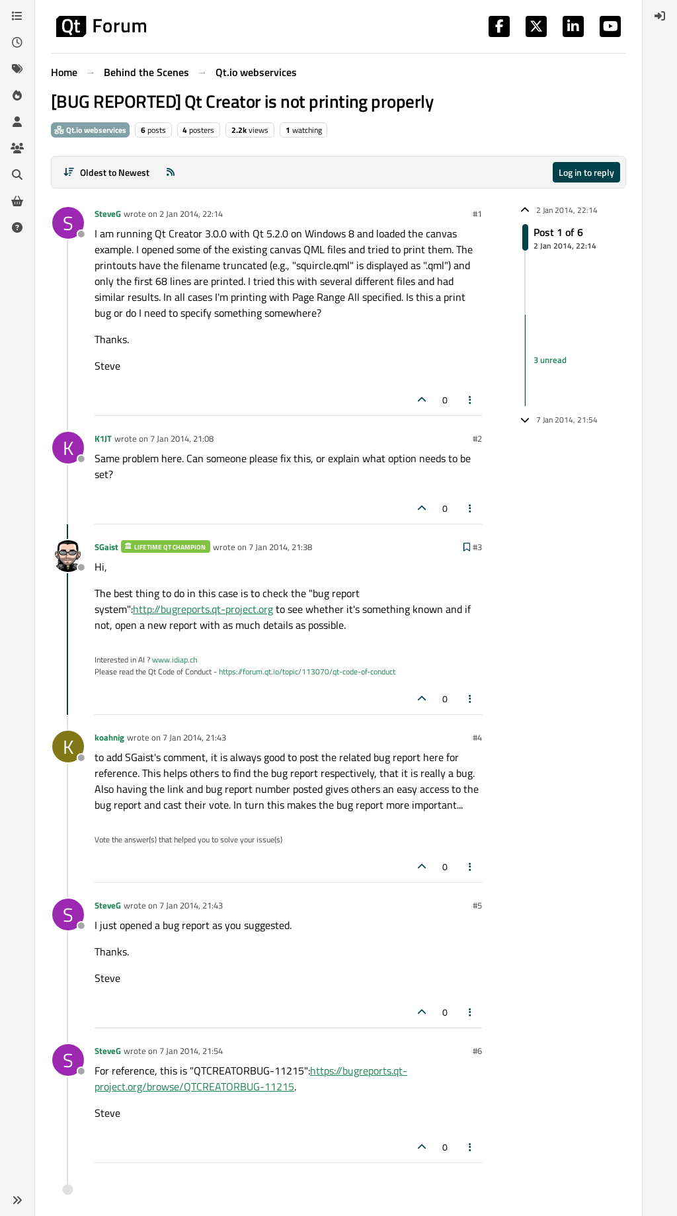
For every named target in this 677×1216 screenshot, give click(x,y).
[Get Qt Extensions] (17, 201)
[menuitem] (660, 15)
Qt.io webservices (90, 130)
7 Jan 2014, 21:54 (191, 1050)
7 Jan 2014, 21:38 (280, 546)
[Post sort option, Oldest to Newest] (106, 172)
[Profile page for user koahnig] (68, 746)
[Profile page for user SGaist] (68, 556)
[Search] (17, 174)
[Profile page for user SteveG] (68, 223)
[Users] (17, 121)
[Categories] (17, 15)
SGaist (106, 546)
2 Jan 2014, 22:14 (191, 213)
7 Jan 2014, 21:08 (182, 438)
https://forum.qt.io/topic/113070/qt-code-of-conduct (307, 671)
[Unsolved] (17, 227)
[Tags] (17, 68)
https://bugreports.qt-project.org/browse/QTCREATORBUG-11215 (251, 1078)
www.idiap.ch (174, 659)
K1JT (103, 438)
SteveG (108, 213)
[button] (17, 1200)
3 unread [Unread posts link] (550, 359)
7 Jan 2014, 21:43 (194, 737)
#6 (477, 1050)
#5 (477, 905)
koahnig (109, 737)
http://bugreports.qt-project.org (203, 609)
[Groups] (17, 148)
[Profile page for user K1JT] (68, 448)
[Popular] (17, 95)
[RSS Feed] (170, 172)
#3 (477, 546)
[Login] (660, 15)
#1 (477, 213)
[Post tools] (471, 399)
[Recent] (17, 42)
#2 (477, 438)
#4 (477, 737)
